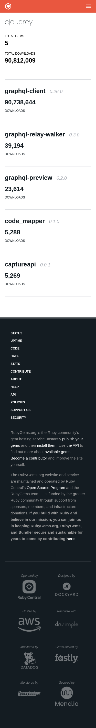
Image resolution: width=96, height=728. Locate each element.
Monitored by (30, 647)
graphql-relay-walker (42, 134)
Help (14, 387)
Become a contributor (28, 458)
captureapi (27, 264)
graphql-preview (36, 177)
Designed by (68, 575)
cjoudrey (19, 21)
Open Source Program (46, 487)
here (71, 538)
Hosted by (31, 611)
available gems (57, 452)
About (16, 379)
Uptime (16, 341)
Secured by (68, 682)
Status (16, 333)
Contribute (20, 371)
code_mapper (32, 220)
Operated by (31, 577)
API (13, 394)
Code (14, 348)
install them (47, 445)
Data (14, 356)
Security (18, 418)
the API (73, 445)
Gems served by (67, 647)
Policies (17, 402)
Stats (15, 364)
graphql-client (33, 90)
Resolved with (67, 611)
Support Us (20, 410)
